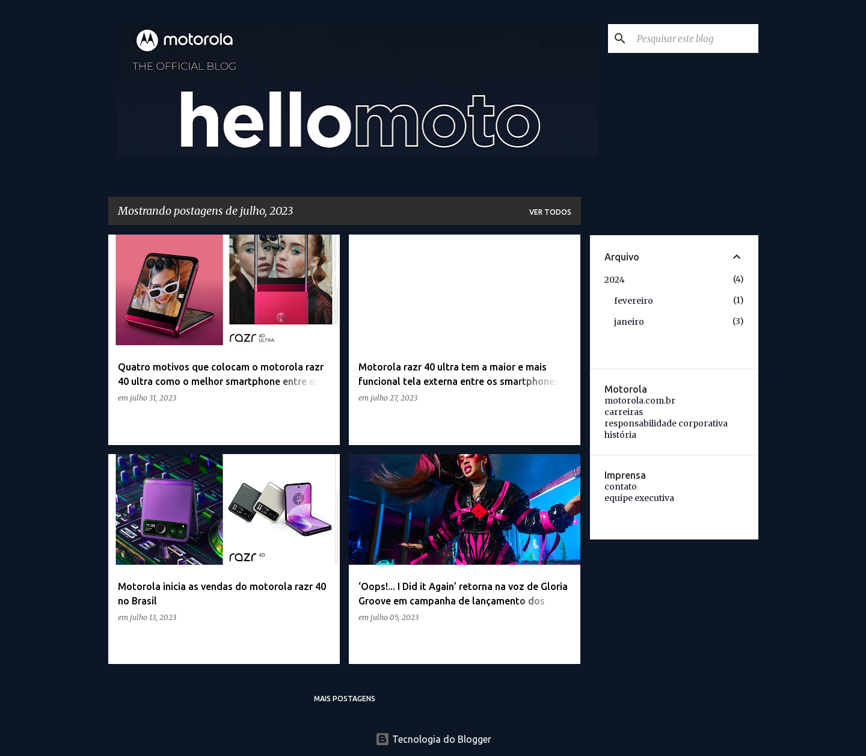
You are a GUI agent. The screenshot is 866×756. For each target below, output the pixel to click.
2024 (614, 279)
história (620, 434)
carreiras (623, 412)
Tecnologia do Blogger (433, 739)
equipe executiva (639, 498)
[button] (323, 422)
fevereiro (633, 300)
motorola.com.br (639, 400)
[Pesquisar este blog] (695, 38)
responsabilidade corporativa (666, 423)
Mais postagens (344, 698)
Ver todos (550, 212)
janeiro (629, 321)
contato (620, 486)
